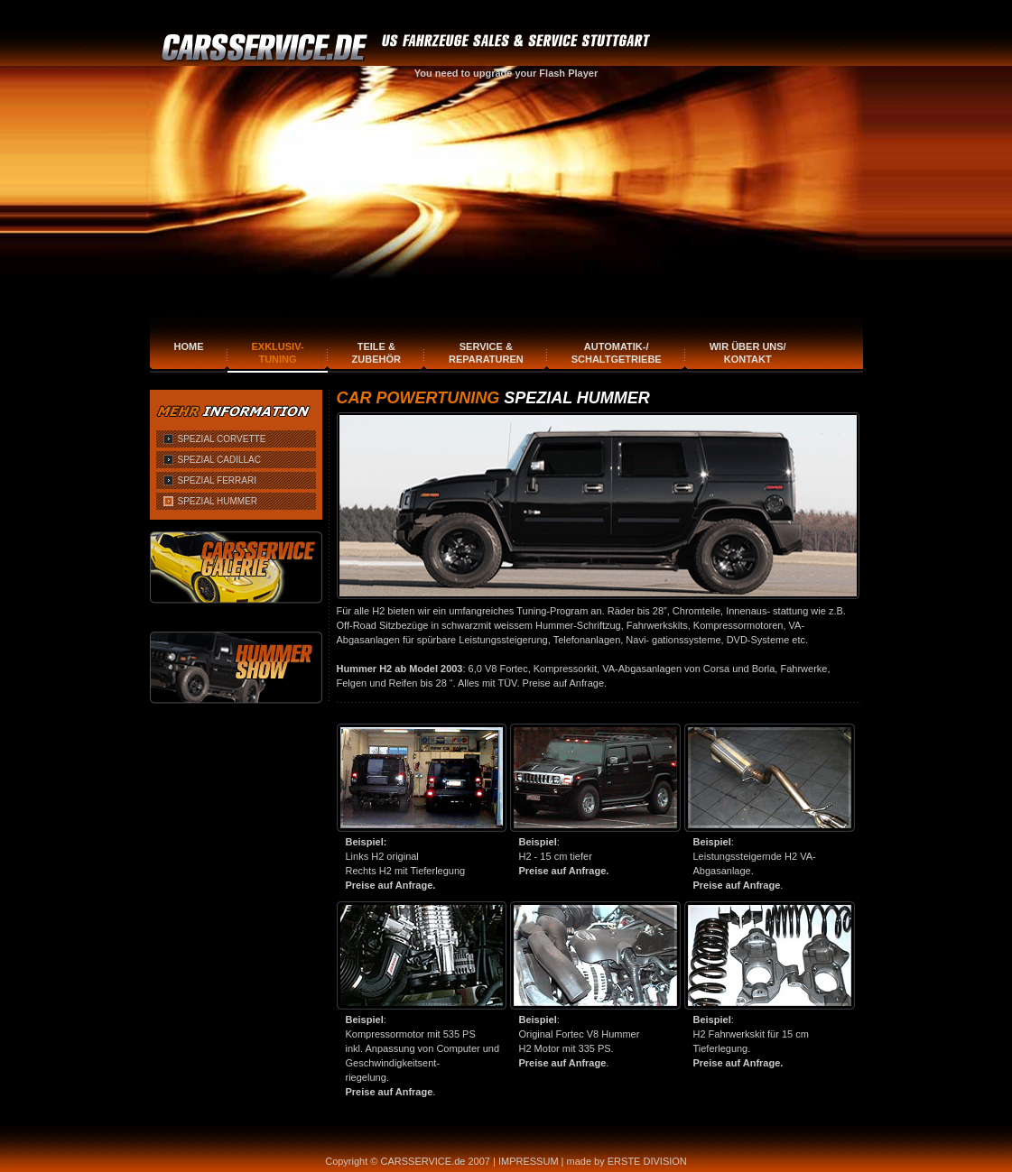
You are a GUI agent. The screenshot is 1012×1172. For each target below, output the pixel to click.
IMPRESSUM (528, 1161)
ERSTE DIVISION (647, 1161)
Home (189, 346)
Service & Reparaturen (486, 353)
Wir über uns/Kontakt (748, 353)
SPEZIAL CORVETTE (222, 439)
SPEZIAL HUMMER (218, 501)
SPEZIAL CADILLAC (219, 460)
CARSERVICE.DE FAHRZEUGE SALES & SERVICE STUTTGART (409, 47)
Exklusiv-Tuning (278, 353)
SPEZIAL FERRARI (217, 480)
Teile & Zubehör (376, 353)
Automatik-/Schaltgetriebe (616, 353)
